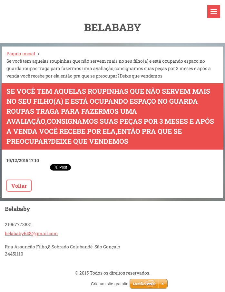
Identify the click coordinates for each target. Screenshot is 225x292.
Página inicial (20, 53)
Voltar (19, 185)
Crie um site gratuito (109, 283)
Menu (213, 11)
